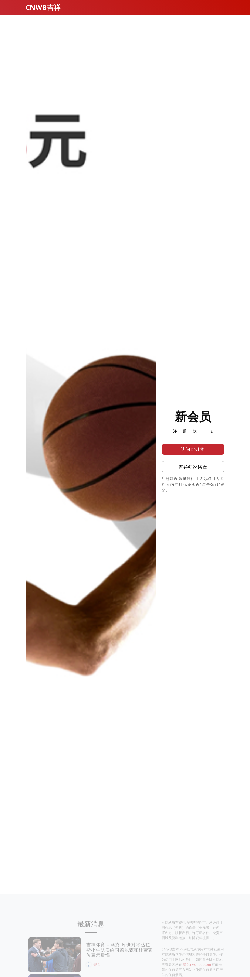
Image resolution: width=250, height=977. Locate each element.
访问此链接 (193, 452)
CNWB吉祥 (43, 7)
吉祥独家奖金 (193, 470)
